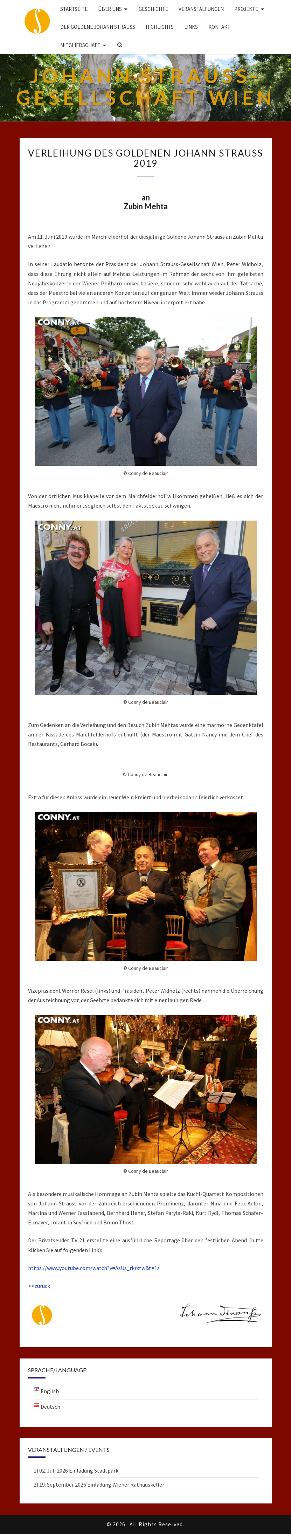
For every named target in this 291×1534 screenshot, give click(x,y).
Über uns (110, 9)
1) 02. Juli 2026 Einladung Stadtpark (76, 1470)
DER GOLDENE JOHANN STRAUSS (97, 27)
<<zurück (39, 1285)
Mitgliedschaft (80, 45)
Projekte (246, 9)
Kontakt (219, 27)
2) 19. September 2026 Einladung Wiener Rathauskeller (99, 1484)
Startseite (74, 9)
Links (191, 27)
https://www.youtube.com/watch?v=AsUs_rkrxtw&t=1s (94, 1267)
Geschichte (153, 9)
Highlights (160, 27)
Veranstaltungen (201, 9)
